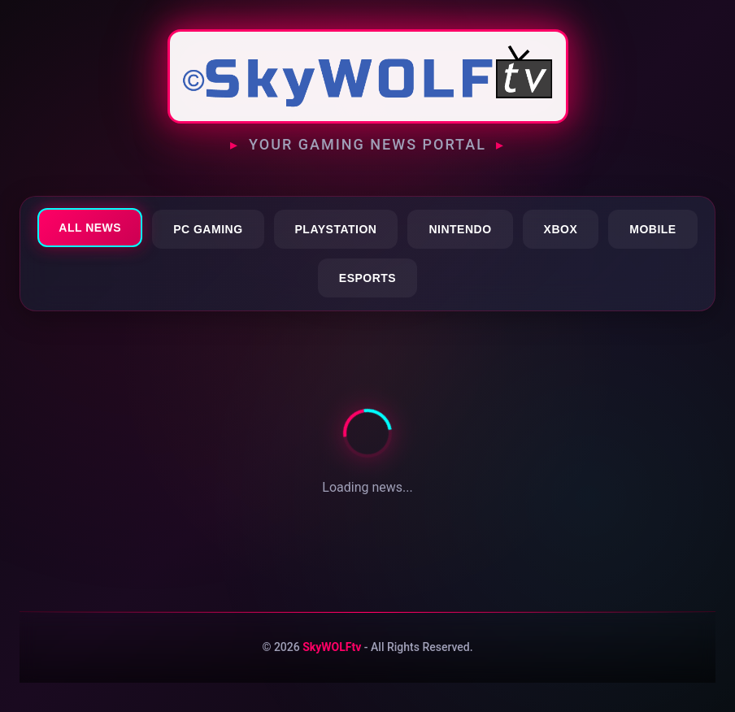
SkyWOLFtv (331, 646)
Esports (367, 277)
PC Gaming (207, 229)
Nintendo (459, 229)
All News (90, 227)
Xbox (561, 229)
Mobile (652, 229)
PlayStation (336, 229)
